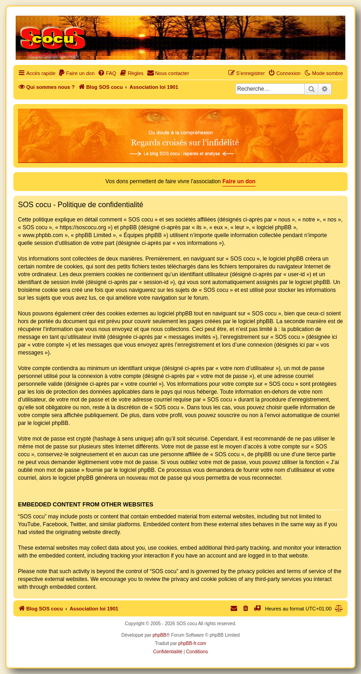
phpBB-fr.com (192, 643)
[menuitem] (76, 73)
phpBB (159, 635)
